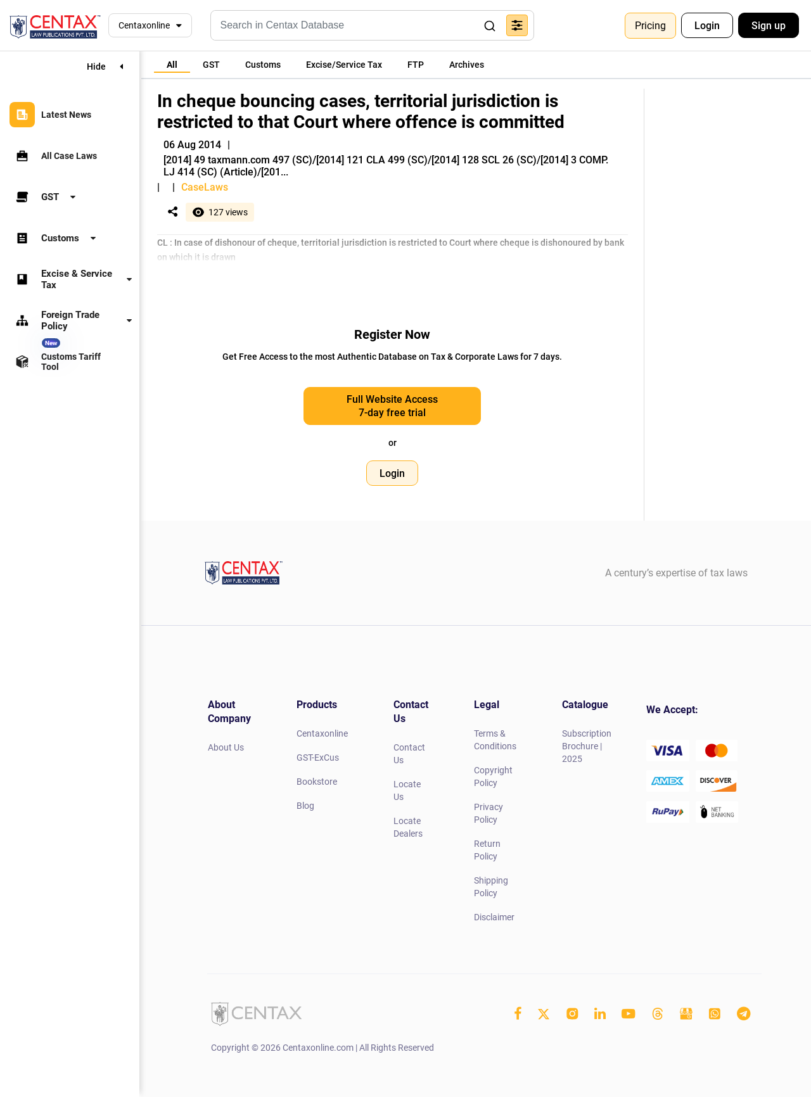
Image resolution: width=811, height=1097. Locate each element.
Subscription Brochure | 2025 (586, 746)
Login (707, 26)
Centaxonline (144, 25)
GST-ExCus (318, 757)
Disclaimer (494, 917)
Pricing (650, 26)
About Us (226, 747)
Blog (305, 806)
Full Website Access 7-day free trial (392, 406)
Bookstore (317, 782)
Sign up (768, 26)
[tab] (172, 64)
